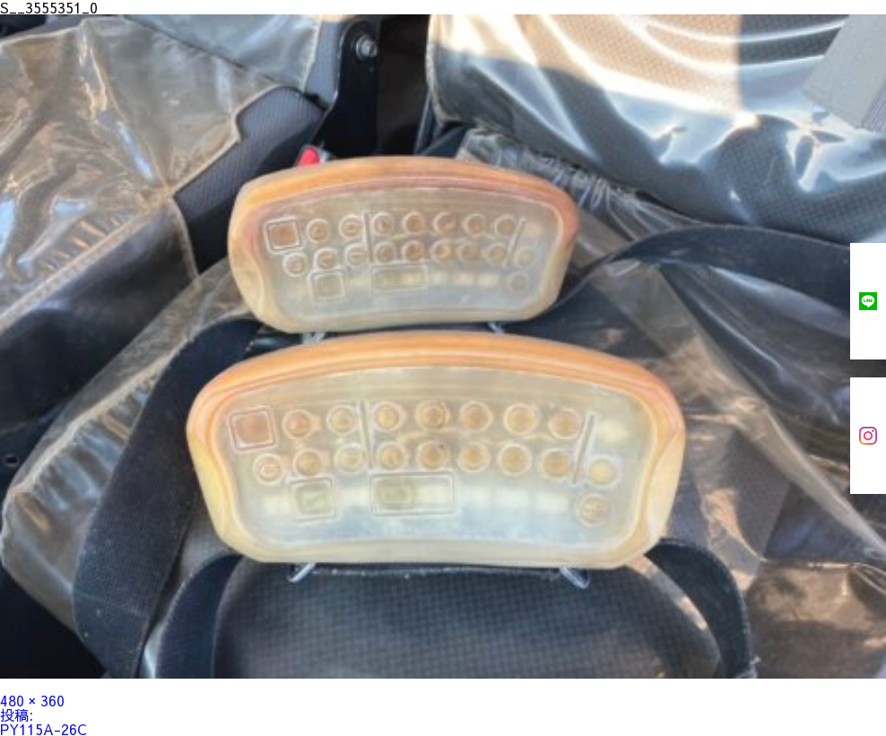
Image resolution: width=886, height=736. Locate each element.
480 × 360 (32, 700)
